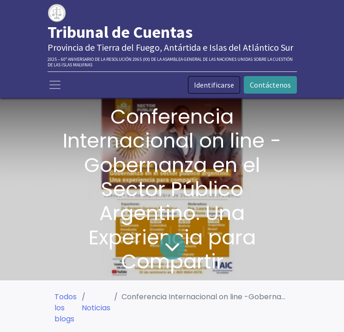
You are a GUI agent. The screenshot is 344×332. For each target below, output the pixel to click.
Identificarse (214, 84)
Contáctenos (270, 84)
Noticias (96, 307)
